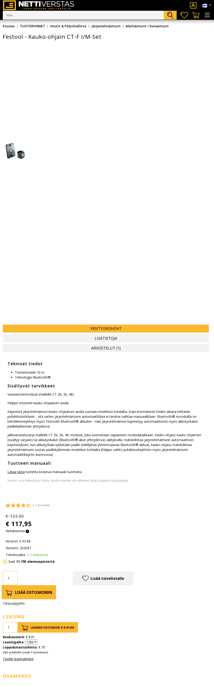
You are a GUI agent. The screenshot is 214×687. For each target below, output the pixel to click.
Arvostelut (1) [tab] (106, 348)
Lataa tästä (16, 472)
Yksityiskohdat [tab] (106, 328)
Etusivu (9, 26)
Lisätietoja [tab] (106, 338)
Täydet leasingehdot (18, 659)
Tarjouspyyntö (14, 603)
